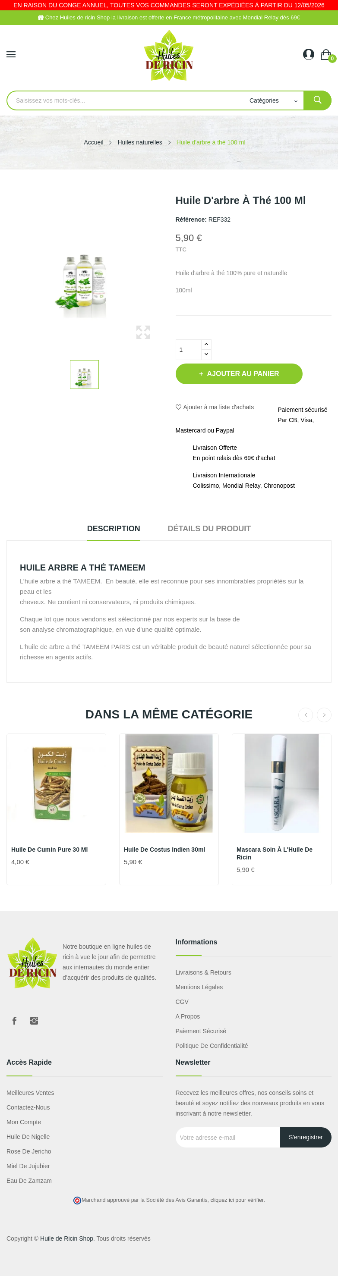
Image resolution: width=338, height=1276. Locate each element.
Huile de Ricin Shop (66, 1238)
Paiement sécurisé (201, 1031)
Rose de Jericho (28, 1151)
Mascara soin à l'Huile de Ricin (275, 853)
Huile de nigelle (28, 1136)
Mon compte (23, 1122)
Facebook (14, 1020)
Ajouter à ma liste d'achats (215, 407)
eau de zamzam (29, 1180)
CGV (182, 1001)
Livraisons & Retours (203, 972)
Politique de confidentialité (212, 1045)
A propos (188, 1016)
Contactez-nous (28, 1107)
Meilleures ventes (30, 1092)
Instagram (34, 1020)
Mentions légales (199, 987)
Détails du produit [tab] (209, 528)
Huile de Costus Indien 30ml (164, 849)
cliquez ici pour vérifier (237, 1200)
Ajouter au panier (242, 373)
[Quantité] (189, 349)
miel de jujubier (28, 1166)
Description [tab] (113, 528)
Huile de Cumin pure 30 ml (49, 849)
